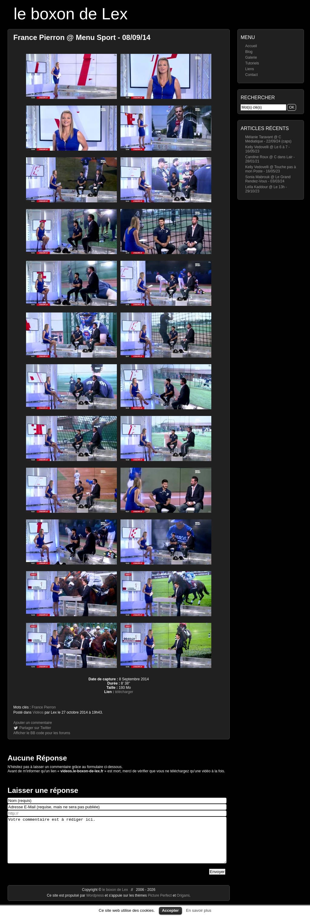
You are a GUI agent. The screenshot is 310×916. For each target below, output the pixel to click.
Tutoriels (252, 63)
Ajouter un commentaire (32, 723)
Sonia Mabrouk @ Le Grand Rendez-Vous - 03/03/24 (268, 179)
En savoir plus (198, 910)
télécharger (124, 692)
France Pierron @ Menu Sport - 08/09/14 (81, 37)
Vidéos (37, 712)
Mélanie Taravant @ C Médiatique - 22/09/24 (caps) (268, 139)
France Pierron (44, 707)
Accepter (170, 910)
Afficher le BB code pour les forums (41, 733)
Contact (251, 75)
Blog (248, 52)
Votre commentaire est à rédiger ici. (117, 844)
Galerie (251, 57)
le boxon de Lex (71, 14)
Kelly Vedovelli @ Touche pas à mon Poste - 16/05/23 (270, 169)
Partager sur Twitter (35, 728)
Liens (249, 69)
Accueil (251, 46)
